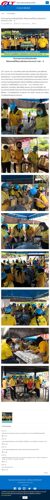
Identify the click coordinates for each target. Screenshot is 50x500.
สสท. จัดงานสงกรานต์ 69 (7, 467)
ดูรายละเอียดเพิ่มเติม (6, 495)
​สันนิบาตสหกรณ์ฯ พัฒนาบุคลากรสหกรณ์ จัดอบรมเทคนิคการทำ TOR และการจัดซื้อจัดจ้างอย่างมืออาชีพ (23, 433)
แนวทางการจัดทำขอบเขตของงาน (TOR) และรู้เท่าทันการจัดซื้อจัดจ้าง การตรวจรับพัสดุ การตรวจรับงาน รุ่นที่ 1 (24, 441)
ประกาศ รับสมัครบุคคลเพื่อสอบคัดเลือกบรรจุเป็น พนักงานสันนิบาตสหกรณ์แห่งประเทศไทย (20, 449)
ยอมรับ (25, 497)
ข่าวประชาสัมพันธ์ (11, 14)
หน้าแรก (3, 14)
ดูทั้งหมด (46, 473)
